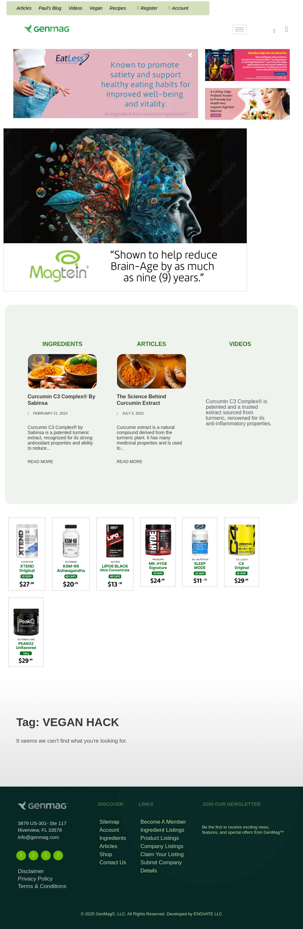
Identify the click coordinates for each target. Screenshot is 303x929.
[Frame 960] (247, 64)
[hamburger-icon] (239, 29)
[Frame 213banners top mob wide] (247, 103)
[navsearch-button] (278, 31)
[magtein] (125, 209)
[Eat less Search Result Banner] (105, 83)
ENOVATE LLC (208, 910)
